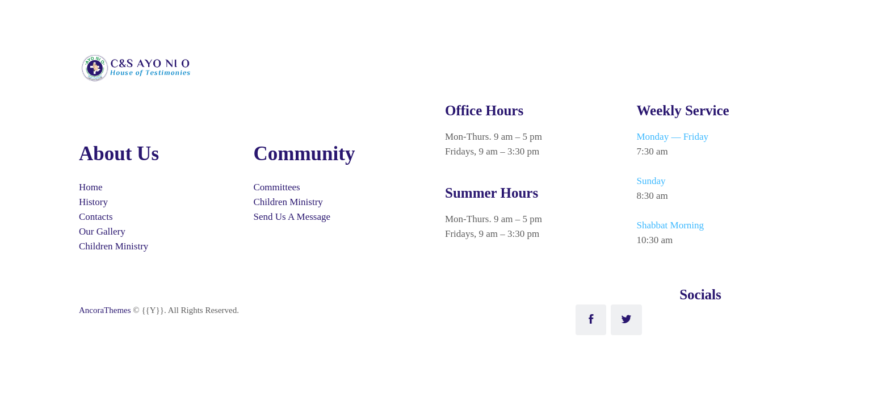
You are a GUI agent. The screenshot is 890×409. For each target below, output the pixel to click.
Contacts (96, 216)
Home (91, 187)
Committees (277, 187)
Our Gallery (102, 231)
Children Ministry (113, 246)
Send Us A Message (292, 216)
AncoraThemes (105, 310)
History (93, 202)
